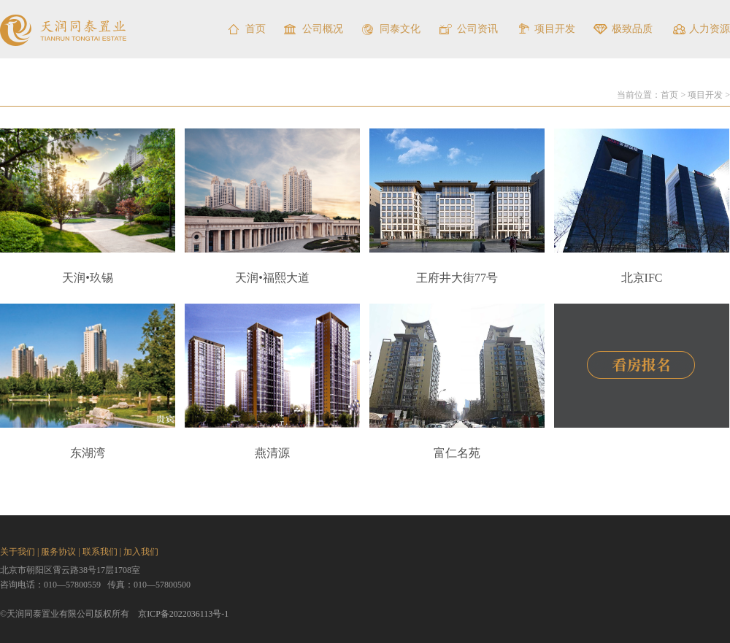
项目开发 (554, 28)
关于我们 (17, 552)
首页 (255, 28)
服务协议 (58, 552)
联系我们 (100, 552)
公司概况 (322, 28)
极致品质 (632, 28)
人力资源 (709, 28)
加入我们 (140, 552)
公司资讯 (477, 28)
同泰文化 (400, 28)
